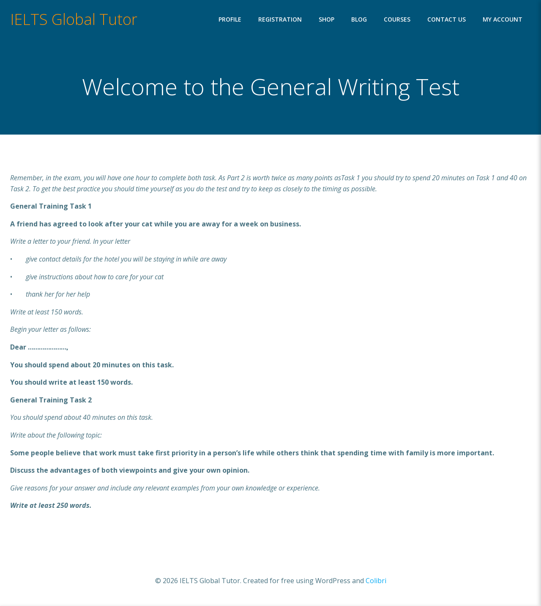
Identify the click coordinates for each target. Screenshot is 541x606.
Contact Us (446, 19)
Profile (230, 19)
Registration (280, 19)
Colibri (376, 580)
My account (502, 19)
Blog (359, 19)
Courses (397, 19)
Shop (326, 19)
